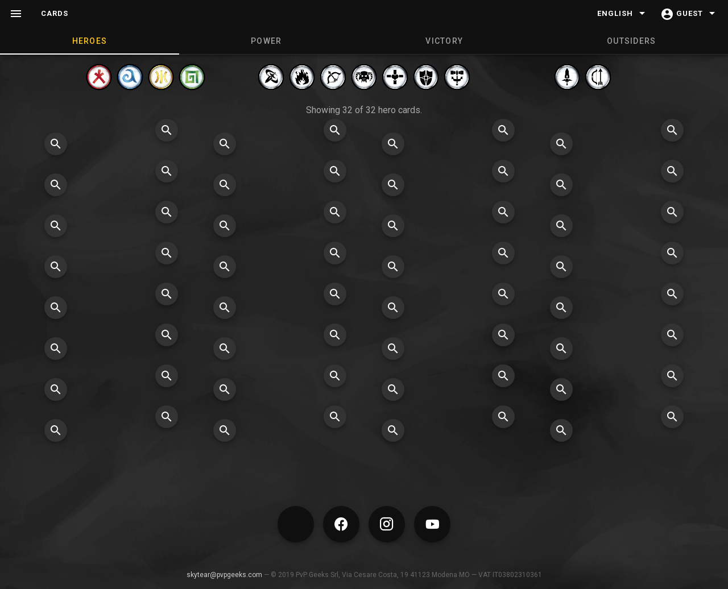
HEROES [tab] (89, 40)
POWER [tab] (266, 40)
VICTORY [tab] (444, 40)
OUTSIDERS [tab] (631, 40)
